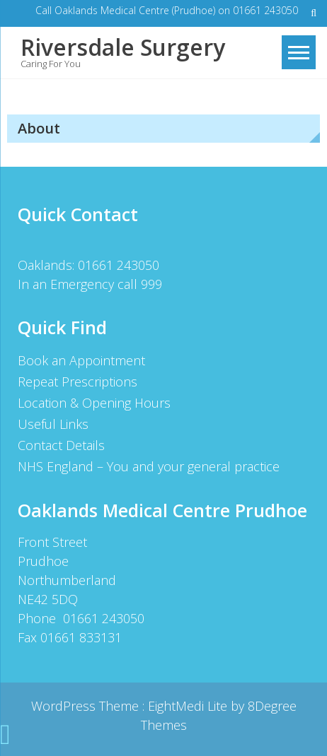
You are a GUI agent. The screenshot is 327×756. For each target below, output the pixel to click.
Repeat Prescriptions (77, 381)
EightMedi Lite (189, 705)
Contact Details (61, 445)
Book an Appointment (81, 360)
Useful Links (53, 423)
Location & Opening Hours (94, 402)
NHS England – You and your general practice (149, 466)
